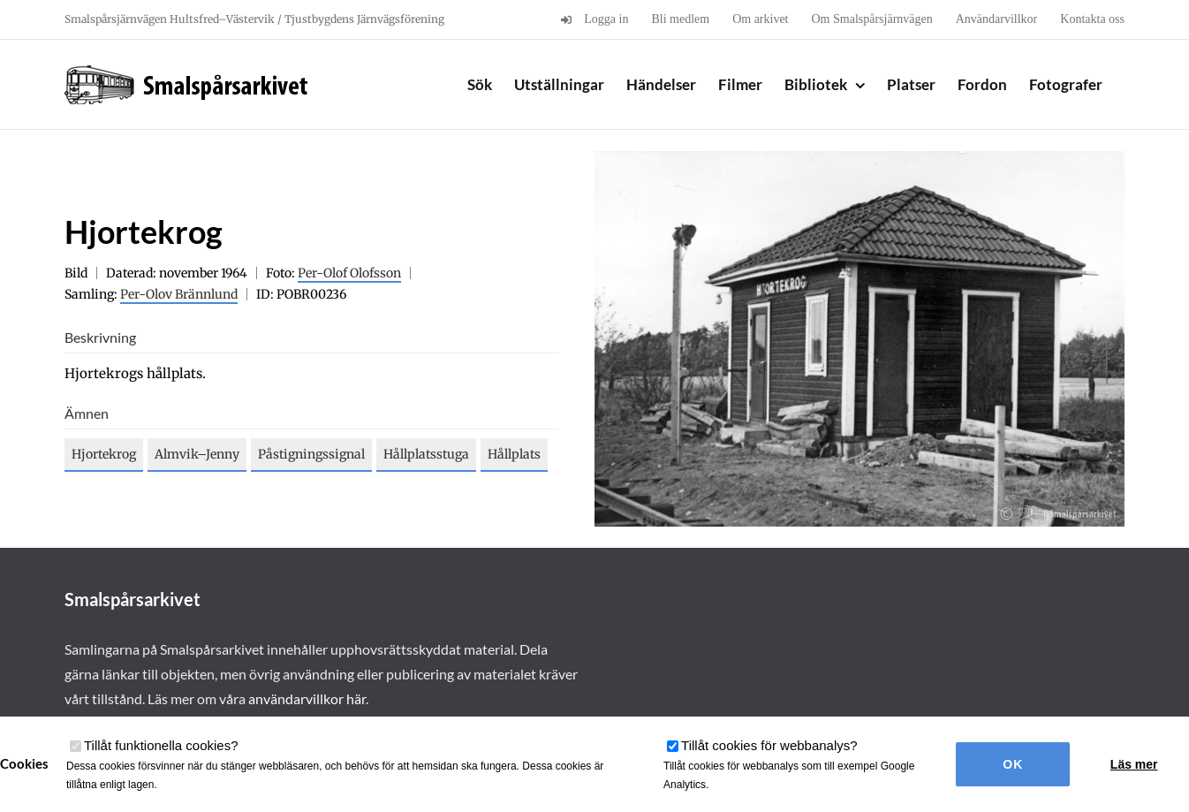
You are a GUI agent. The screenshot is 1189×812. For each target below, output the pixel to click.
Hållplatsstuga (426, 454)
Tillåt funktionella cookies (161, 745)
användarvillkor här (307, 698)
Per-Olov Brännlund (179, 294)
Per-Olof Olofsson (349, 273)
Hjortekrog (104, 454)
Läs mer (1134, 764)
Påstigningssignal (311, 454)
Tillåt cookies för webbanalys (769, 745)
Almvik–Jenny (197, 454)
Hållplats (514, 454)
